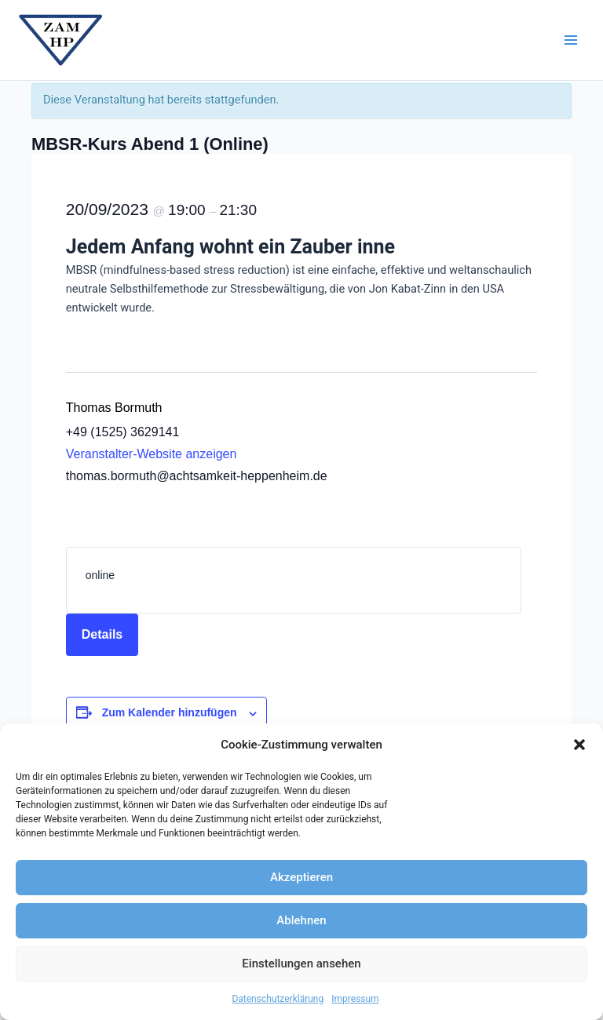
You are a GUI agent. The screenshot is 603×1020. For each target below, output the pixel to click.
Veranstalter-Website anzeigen (151, 454)
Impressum (354, 998)
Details (102, 634)
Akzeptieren (301, 877)
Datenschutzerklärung (277, 998)
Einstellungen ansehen (301, 963)
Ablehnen (301, 920)
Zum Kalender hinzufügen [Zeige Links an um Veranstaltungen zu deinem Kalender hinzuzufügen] (169, 712)
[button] (579, 744)
